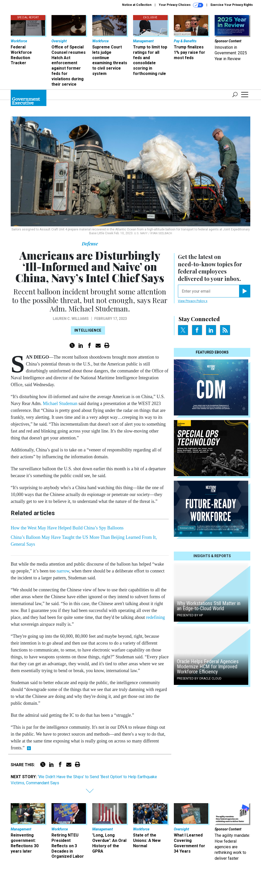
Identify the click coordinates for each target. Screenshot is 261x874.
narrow (63, 570)
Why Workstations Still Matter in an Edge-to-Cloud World (208, 605)
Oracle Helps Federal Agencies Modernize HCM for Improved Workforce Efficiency (208, 666)
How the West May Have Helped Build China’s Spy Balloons (67, 527)
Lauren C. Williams (71, 319)
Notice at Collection (136, 5)
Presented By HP (190, 615)
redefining (155, 617)
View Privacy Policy (192, 301)
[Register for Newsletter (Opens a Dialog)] (244, 291)
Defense (90, 244)
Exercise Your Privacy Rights (232, 5)
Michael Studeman (60, 403)
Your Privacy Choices (181, 5)
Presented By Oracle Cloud (199, 678)
